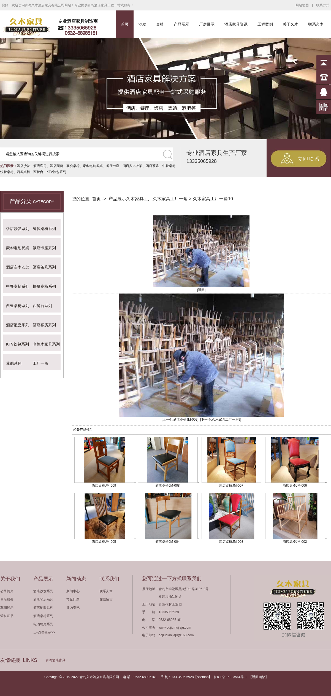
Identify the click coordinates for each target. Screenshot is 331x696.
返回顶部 (258, 677)
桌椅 (160, 24)
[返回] (201, 290)
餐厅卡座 (112, 166)
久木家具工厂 (139, 198)
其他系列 (13, 363)
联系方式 (322, 5)
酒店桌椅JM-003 (231, 542)
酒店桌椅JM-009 (185, 419)
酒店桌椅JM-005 (104, 542)
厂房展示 (207, 24)
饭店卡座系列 (44, 248)
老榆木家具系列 (46, 344)
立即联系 (309, 159)
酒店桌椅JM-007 (231, 485)
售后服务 (6, 599)
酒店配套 (56, 166)
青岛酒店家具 (56, 660)
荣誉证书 (6, 616)
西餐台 (38, 172)
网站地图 (302, 5)
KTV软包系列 (56, 172)
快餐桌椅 (6, 172)
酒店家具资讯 (236, 24)
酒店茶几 (152, 166)
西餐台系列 (42, 305)
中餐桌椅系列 (17, 286)
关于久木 (290, 24)
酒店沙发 (23, 166)
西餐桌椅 (23, 172)
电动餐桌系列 (43, 624)
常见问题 (73, 599)
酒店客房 (40, 166)
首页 (125, 24)
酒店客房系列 (44, 325)
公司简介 (6, 591)
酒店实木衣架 (132, 166)
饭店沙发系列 (17, 228)
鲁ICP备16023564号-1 (230, 677)
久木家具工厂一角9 (226, 419)
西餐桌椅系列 (17, 305)
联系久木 (316, 24)
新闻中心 (73, 591)
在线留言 (106, 599)
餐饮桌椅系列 (44, 228)
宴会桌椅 (73, 166)
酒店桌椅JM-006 (295, 485)
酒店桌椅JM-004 (167, 542)
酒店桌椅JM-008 (167, 485)
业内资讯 (73, 608)
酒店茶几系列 (44, 267)
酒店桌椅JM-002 (295, 542)
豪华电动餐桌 (93, 166)
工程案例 (265, 24)
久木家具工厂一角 (170, 198)
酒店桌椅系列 (43, 616)
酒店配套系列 (17, 325)
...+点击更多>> (44, 632)
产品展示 (181, 24)
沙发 (142, 24)
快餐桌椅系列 (44, 286)
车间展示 (6, 608)
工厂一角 (40, 363)
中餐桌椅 (168, 166)
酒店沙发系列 (43, 591)
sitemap (202, 677)
